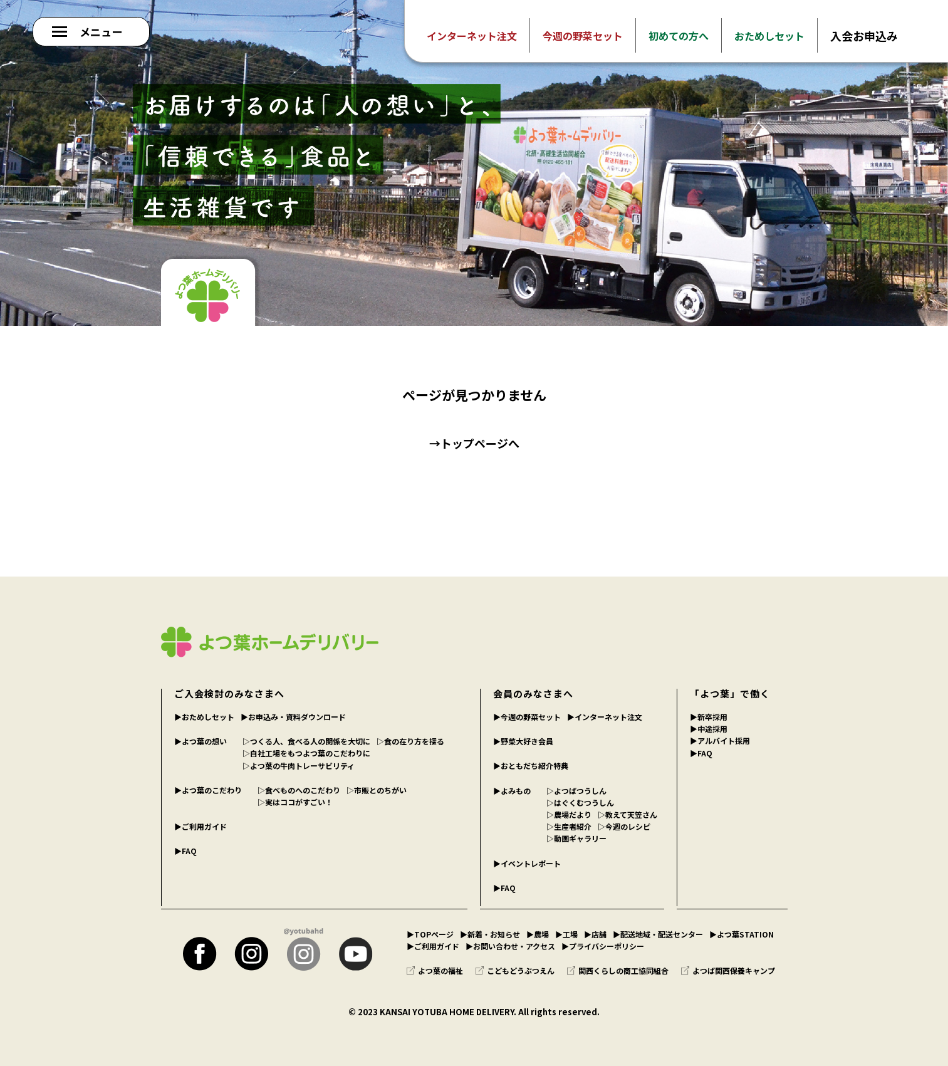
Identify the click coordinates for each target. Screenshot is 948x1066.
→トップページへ (474, 443)
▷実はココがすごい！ (295, 802)
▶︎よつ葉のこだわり (208, 790)
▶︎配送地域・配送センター (658, 934)
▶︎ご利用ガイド (200, 826)
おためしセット (769, 35)
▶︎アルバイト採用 (720, 740)
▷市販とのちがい (376, 790)
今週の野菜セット (583, 35)
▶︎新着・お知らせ (490, 934)
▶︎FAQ (185, 850)
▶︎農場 (537, 934)
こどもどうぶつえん (515, 970)
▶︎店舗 (595, 934)
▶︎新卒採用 (708, 716)
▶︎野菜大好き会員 (523, 741)
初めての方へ (678, 35)
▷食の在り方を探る (410, 741)
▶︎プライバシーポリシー (602, 946)
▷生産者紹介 (568, 826)
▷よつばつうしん (576, 790)
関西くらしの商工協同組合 (618, 970)
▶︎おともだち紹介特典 (530, 765)
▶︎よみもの (512, 790)
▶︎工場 (566, 934)
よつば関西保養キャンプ (728, 970)
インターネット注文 (472, 35)
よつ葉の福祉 (435, 970)
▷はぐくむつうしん (580, 802)
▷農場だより (568, 814)
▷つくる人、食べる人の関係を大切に (306, 741)
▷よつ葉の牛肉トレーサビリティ (298, 765)
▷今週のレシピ (624, 826)
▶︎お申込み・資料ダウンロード (293, 716)
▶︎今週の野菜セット (527, 716)
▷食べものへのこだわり (299, 790)
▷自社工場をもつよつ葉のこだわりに (306, 753)
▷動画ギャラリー (576, 838)
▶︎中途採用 (708, 728)
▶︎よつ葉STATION (741, 934)
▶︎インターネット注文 (604, 716)
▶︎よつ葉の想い (200, 741)
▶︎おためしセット (204, 716)
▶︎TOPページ (430, 934)
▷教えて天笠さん (627, 814)
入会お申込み (864, 36)
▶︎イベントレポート (527, 863)
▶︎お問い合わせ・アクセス (510, 946)
